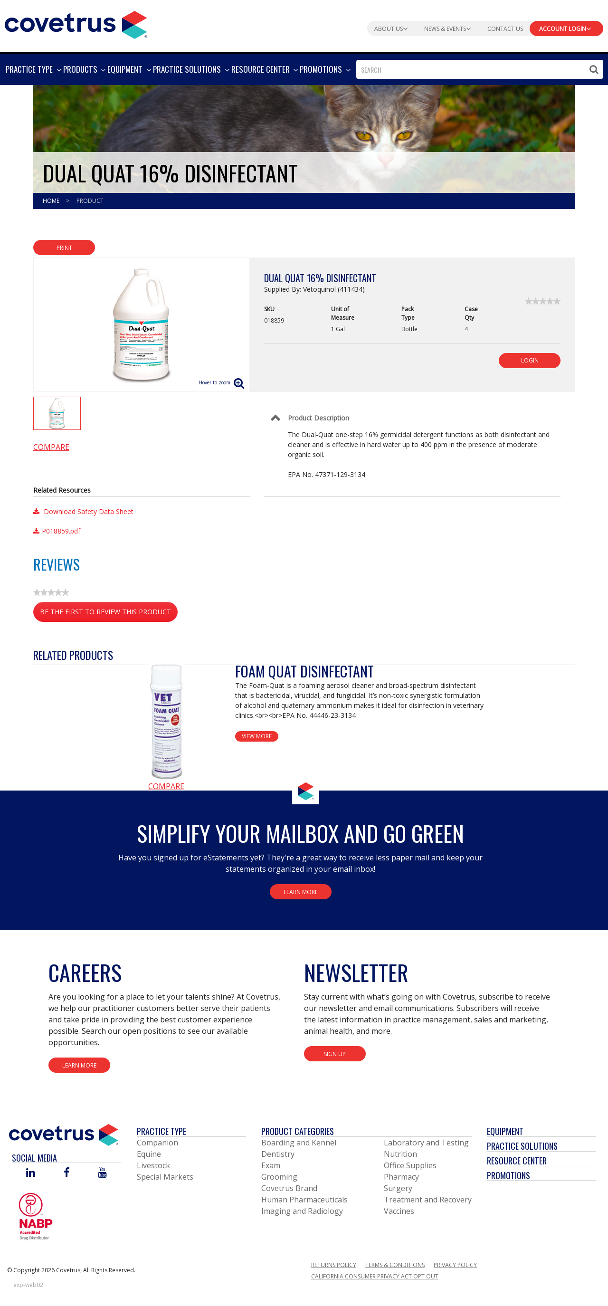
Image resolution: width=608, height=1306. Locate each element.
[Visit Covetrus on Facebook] (66, 1173)
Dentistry (277, 1154)
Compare (51, 447)
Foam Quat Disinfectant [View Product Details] (304, 671)
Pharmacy (401, 1177)
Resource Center (517, 1160)
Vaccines (399, 1211)
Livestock (153, 1165)
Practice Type (161, 1131)
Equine (149, 1154)
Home (52, 201)
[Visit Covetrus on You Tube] (102, 1173)
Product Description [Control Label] (318, 417)
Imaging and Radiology (302, 1211)
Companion (157, 1142)
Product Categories (297, 1131)
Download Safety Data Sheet (83, 511)
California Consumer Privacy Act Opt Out (374, 1276)
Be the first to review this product (109, 613)
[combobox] (479, 69)
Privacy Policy (455, 1265)
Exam (270, 1165)
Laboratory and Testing (426, 1142)
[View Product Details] (166, 721)
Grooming (279, 1177)
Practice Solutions (522, 1146)
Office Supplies (410, 1165)
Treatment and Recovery (428, 1199)
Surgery (398, 1188)
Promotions (508, 1175)
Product (90, 201)
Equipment (505, 1131)
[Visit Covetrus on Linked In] (30, 1173)
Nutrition (400, 1154)
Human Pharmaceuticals (304, 1199)
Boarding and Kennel (298, 1142)
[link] (542, 301)
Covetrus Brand (289, 1188)
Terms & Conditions (395, 1265)
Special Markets (165, 1177)
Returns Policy (333, 1265)
